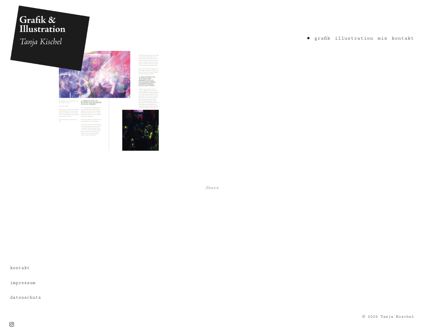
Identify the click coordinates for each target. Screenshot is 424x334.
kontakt (402, 38)
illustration (353, 38)
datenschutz (25, 297)
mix (382, 38)
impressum (22, 282)
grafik (322, 38)
